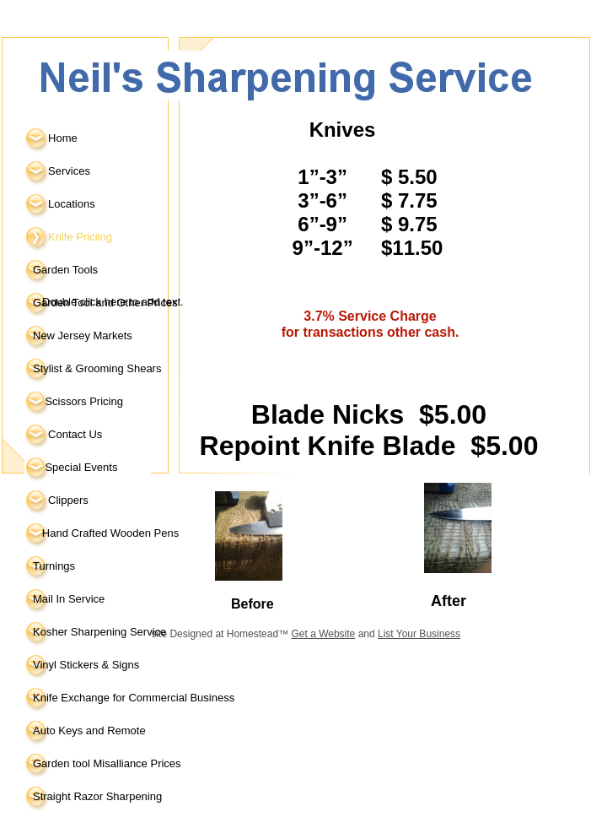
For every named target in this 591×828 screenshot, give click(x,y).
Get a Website (323, 634)
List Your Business (419, 634)
